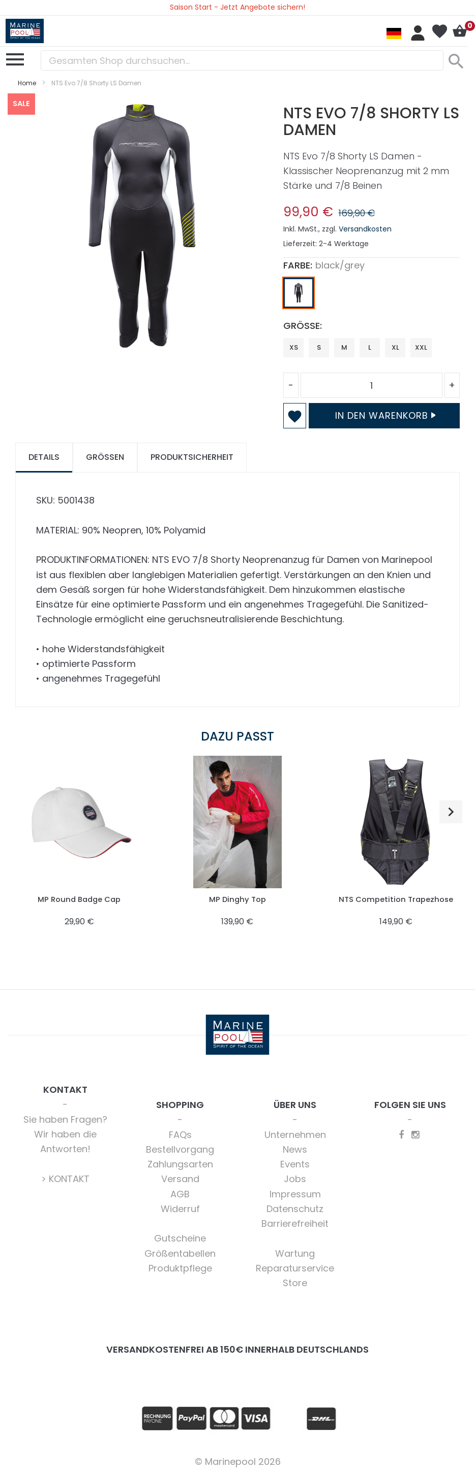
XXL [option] (421, 347)
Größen (105, 457)
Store (295, 1283)
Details (44, 457)
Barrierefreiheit (295, 1223)
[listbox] (371, 295)
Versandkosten (365, 229)
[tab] (44, 458)
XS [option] (293, 347)
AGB (180, 1194)
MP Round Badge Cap (79, 899)
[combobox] (242, 60)
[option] (298, 293)
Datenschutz (294, 1208)
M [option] (344, 347)
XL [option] (395, 347)
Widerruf (180, 1208)
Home (27, 83)
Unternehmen (295, 1134)
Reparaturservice (295, 1268)
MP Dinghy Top (237, 899)
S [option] (319, 347)
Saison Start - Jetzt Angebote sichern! (237, 7)
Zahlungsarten (180, 1164)
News (295, 1149)
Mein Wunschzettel (439, 31)
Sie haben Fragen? (65, 1119)
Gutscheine (180, 1238)
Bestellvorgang (180, 1149)
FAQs (180, 1134)
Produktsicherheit (192, 457)
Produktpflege (180, 1268)
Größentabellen (180, 1253)
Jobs (295, 1178)
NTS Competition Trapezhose (396, 899)
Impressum (295, 1194)
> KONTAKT (65, 1178)
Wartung (295, 1253)
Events (295, 1164)
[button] (450, 811)
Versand (180, 1178)
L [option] (369, 347)
